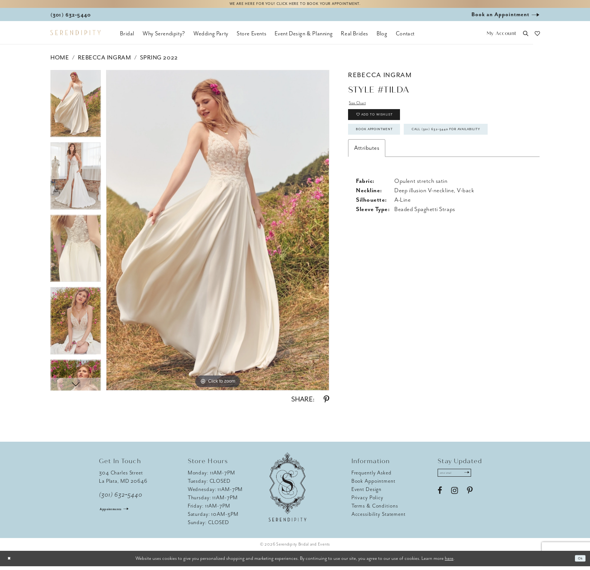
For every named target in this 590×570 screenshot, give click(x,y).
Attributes (366, 190)
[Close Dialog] (11, 562)
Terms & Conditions (374, 509)
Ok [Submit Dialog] (578, 562)
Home (59, 61)
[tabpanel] (75, 110)
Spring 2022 (159, 61)
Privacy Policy (367, 501)
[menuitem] (127, 37)
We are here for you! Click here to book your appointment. (295, 6)
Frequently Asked (371, 476)
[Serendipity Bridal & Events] (75, 37)
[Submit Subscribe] (482, 479)
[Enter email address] (463, 479)
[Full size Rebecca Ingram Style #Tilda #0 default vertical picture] (217, 234)
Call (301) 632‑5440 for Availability (412, 169)
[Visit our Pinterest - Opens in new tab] (470, 498)
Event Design (366, 493)
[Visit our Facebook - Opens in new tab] (440, 498)
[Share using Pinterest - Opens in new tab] (326, 403)
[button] (501, 37)
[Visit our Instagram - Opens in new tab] (454, 498)
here (449, 562)
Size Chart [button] (362, 108)
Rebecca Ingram (104, 61)
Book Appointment (387, 147)
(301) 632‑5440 (120, 498)
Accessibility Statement (378, 518)
